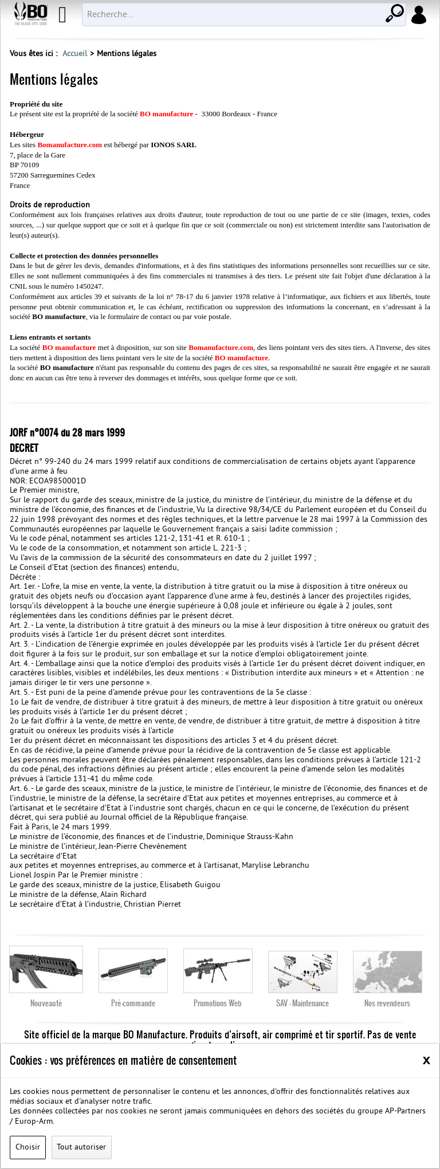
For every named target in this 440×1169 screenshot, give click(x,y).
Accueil (74, 54)
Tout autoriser (81, 1147)
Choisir (27, 1147)
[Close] (426, 1060)
